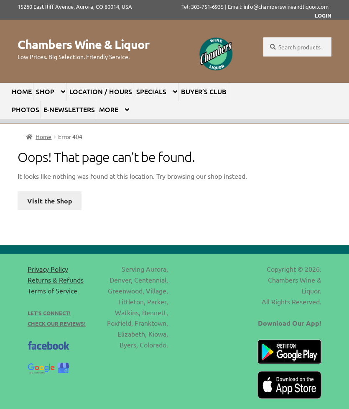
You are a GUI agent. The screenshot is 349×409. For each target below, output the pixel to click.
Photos (25, 109)
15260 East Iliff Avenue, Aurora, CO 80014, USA (77, 6)
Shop (45, 91)
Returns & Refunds (56, 279)
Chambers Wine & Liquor (83, 44)
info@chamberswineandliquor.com (286, 6)
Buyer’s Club (204, 91)
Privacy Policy (48, 269)
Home (22, 91)
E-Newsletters (69, 109)
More (108, 109)
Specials (151, 91)
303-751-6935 (207, 6)
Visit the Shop (49, 200)
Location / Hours (100, 91)
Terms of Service (52, 290)
